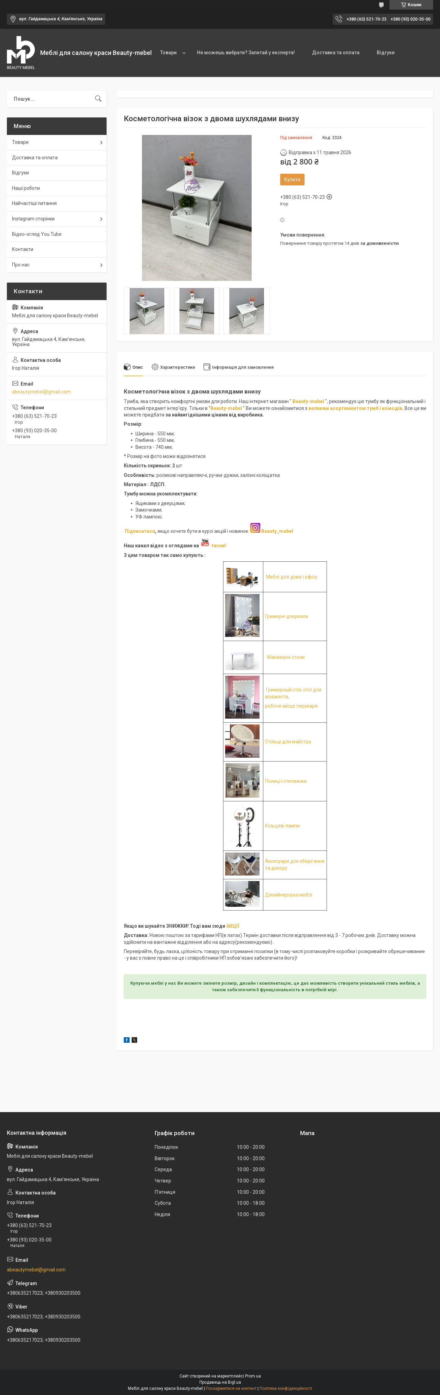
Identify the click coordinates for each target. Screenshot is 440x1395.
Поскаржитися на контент (231, 1388)
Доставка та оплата (336, 52)
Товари (168, 52)
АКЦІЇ (232, 926)
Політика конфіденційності (286, 1388)
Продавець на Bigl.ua (220, 1382)
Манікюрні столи (286, 657)
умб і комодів (386, 408)
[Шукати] (98, 99)
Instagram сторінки (33, 218)
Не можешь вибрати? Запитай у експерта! (246, 52)
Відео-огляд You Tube (37, 234)
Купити (292, 179)
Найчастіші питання (34, 203)
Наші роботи (26, 188)
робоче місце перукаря (291, 706)
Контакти (22, 249)
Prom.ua (253, 1376)
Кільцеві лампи (282, 825)
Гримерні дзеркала (286, 616)
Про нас (21, 264)
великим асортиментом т (339, 408)
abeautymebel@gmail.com (41, 392)
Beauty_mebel (277, 531)
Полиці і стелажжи (286, 781)
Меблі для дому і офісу (291, 577)
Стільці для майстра (288, 741)
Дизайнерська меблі (288, 894)
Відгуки (386, 52)
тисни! (213, 545)
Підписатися (140, 531)
